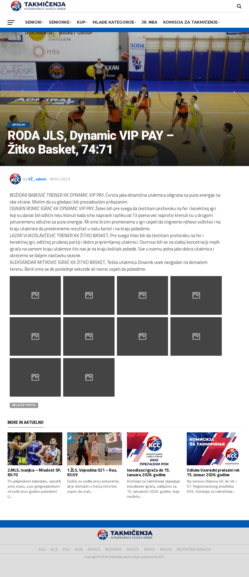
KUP (81, 22)
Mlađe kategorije (113, 22)
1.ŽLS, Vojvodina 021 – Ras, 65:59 (92, 472)
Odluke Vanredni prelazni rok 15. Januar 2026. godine (213, 472)
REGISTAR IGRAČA (194, 549)
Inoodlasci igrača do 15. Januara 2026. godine (148, 472)
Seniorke (59, 22)
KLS (54, 549)
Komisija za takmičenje (190, 22)
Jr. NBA (149, 22)
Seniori (33, 22)
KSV (66, 549)
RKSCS (94, 549)
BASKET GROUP (75, 33)
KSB (79, 549)
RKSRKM (113, 549)
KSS (42, 549)
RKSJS (166, 549)
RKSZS (132, 549)
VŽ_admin (37, 179)
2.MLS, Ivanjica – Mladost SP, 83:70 (34, 472)
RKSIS (149, 549)
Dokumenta (38, 33)
